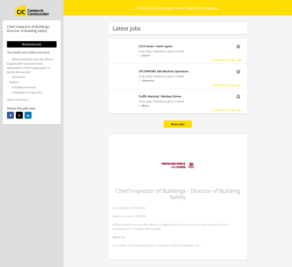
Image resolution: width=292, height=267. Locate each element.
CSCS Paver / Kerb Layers (156, 46)
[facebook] (10, 115)
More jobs (178, 124)
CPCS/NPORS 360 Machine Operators (164, 71)
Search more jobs (17, 99)
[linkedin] (28, 115)
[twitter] (19, 115)
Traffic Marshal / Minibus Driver (160, 96)
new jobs (210, 8)
